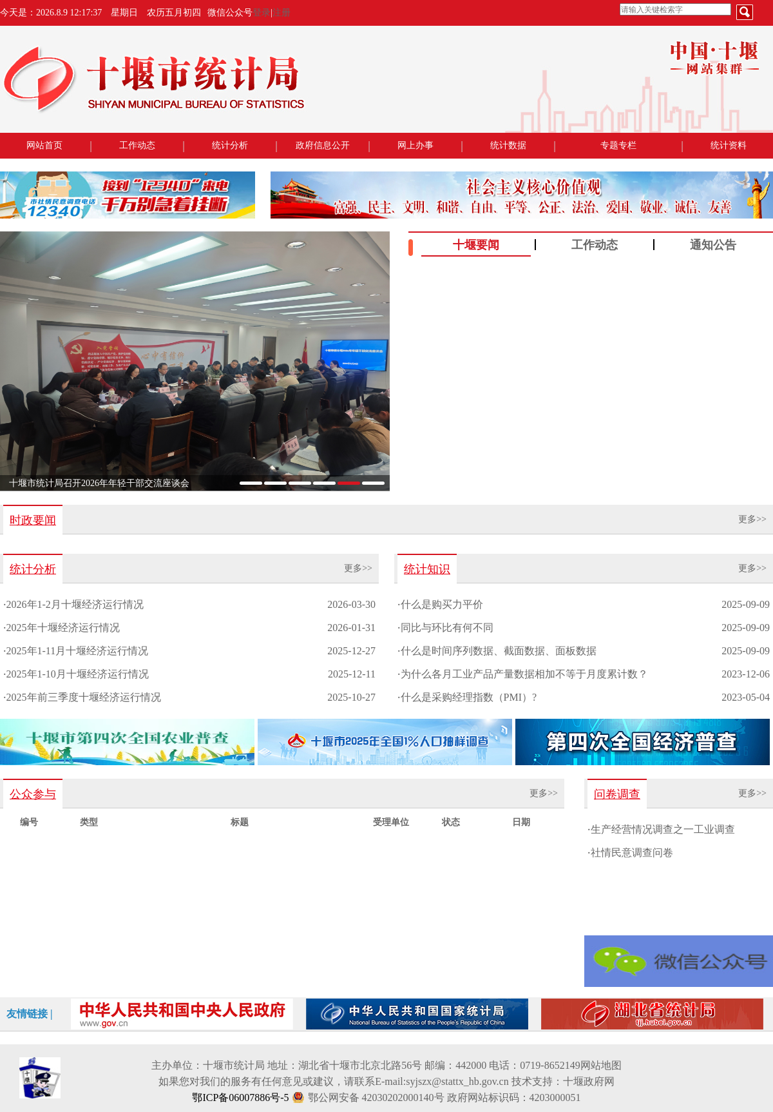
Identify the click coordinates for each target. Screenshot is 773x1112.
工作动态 (137, 145)
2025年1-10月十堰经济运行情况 (77, 673)
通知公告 (713, 245)
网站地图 (601, 1065)
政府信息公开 (323, 145)
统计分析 (230, 145)
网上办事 (415, 145)
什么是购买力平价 (442, 604)
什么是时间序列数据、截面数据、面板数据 (498, 650)
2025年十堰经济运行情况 (63, 627)
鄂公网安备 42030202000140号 (376, 1097)
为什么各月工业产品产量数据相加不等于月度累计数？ (524, 673)
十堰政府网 (589, 1081)
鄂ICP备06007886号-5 (240, 1097)
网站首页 (44, 145)
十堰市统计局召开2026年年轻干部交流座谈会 (99, 483)
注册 (281, 12)
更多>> (752, 519)
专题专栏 (618, 145)
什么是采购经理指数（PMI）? (469, 697)
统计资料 (729, 145)
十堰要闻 (476, 245)
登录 (262, 12)
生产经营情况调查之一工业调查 (663, 829)
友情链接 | (29, 1013)
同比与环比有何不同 (447, 627)
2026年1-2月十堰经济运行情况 (75, 604)
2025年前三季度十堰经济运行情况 (83, 697)
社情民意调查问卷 (632, 852)
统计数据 (508, 145)
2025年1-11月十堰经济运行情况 (77, 650)
